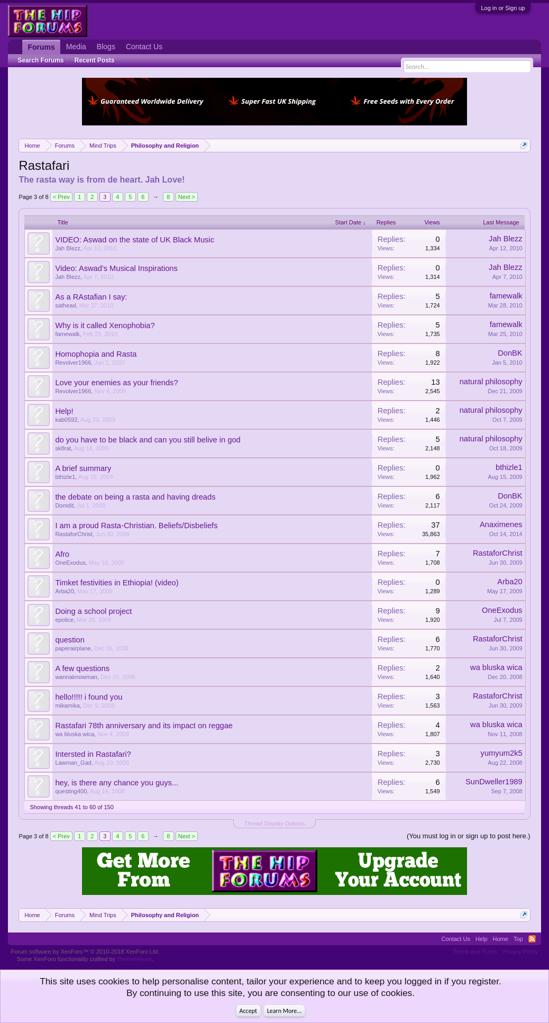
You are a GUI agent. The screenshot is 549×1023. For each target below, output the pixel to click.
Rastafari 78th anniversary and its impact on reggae (144, 725)
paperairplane (72, 648)
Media (76, 46)
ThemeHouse (134, 959)
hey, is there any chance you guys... (116, 782)
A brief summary (83, 468)
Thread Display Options (274, 823)
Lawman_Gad (73, 762)
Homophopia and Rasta (95, 354)
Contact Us (144, 46)
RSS (532, 939)
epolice (64, 620)
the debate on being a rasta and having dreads (135, 497)
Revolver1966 (73, 362)
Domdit (64, 505)
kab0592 (66, 420)
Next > (186, 197)
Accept (248, 1011)
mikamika (67, 705)
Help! (64, 411)
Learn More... (284, 1011)
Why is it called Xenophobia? (104, 325)
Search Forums (40, 60)
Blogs (106, 46)
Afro (62, 554)
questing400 (71, 791)
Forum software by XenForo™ (85, 951)
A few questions (82, 668)
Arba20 (64, 591)
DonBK (510, 353)
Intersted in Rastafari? (93, 754)
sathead (65, 305)
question (69, 640)
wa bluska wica (496, 667)
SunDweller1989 (494, 781)
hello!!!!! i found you (88, 697)
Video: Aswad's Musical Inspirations (116, 268)
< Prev (61, 197)
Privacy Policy (520, 951)
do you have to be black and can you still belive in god (147, 440)
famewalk (506, 296)
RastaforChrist (73, 534)
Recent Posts (95, 60)
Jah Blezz (67, 248)
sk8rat (63, 448)
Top (518, 939)
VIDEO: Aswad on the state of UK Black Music (134, 240)
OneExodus (70, 562)
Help (481, 939)
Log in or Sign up (503, 8)
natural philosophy (491, 381)
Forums (41, 47)
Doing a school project (93, 611)
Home (500, 939)
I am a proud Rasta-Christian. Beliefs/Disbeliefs (136, 525)
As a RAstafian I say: (91, 297)
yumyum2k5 (502, 753)
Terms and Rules (475, 951)
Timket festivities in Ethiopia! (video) (116, 582)
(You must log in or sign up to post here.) (468, 836)
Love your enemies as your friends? (116, 382)
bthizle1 (65, 477)
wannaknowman (76, 677)
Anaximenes (501, 524)
